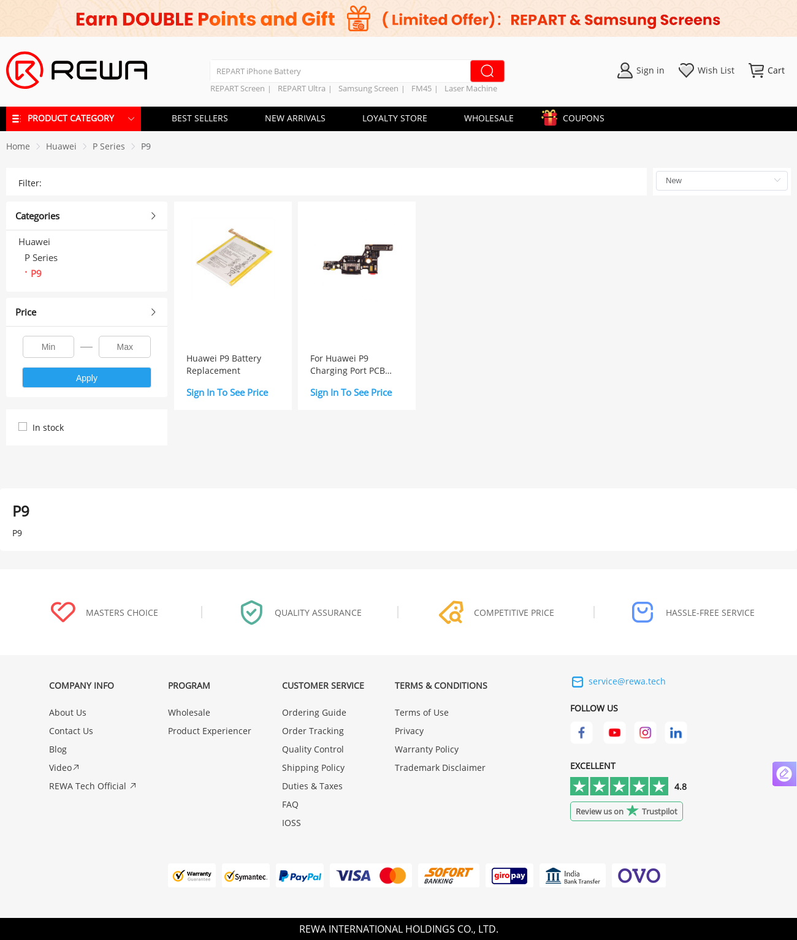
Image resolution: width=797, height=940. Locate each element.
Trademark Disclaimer (440, 767)
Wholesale (189, 712)
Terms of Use (422, 712)
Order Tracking (313, 731)
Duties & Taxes (312, 786)
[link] (61, 146)
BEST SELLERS (200, 118)
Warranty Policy (427, 749)
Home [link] (18, 146)
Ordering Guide (314, 712)
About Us (67, 712)
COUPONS (577, 116)
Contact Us (71, 731)
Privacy (409, 731)
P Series (109, 146)
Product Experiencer (209, 731)
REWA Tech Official (93, 786)
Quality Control (313, 749)
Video (64, 767)
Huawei (61, 146)
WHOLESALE (489, 118)
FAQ (290, 804)
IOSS (291, 822)
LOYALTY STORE (394, 118)
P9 (146, 146)
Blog (58, 749)
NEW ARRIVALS (295, 118)
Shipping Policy (313, 767)
